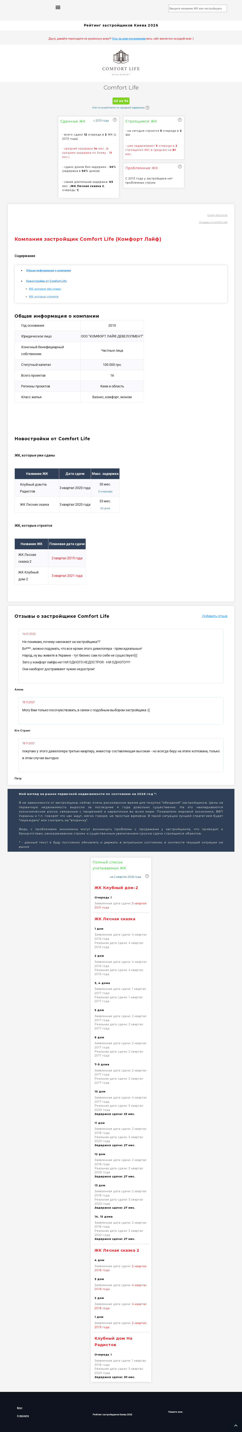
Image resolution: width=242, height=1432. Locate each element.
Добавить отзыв (214, 616)
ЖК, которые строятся (43, 296)
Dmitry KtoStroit (217, 215)
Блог (19, 1408)
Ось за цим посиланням (129, 38)
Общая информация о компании (48, 270)
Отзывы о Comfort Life (213, 222)
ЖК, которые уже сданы (45, 289)
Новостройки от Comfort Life (46, 281)
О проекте (23, 1416)
